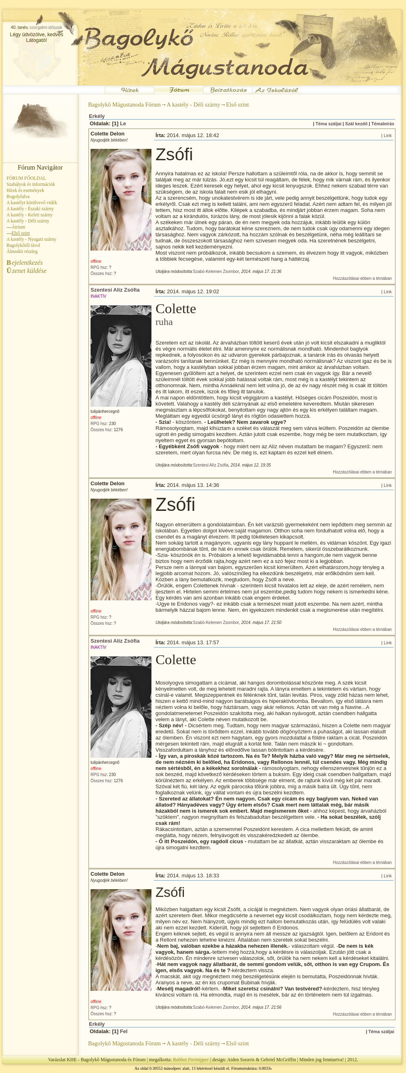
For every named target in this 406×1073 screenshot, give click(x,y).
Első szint (237, 104)
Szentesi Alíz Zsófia (115, 290)
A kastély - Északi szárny (30, 208)
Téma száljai (328, 123)
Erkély (97, 116)
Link (388, 135)
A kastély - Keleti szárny (29, 214)
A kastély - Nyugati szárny (31, 239)
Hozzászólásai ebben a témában (362, 278)
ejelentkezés (24, 262)
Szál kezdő (356, 123)
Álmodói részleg (21, 251)
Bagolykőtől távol (23, 245)
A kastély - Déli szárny (28, 220)
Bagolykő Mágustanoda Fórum (124, 104)
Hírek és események (25, 190)
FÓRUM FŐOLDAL (26, 178)
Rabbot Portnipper (191, 1059)
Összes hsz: (101, 273)
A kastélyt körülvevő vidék (31, 202)
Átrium (18, 227)
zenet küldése (26, 270)
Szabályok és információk (30, 184)
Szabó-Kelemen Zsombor (216, 271)
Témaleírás (382, 123)
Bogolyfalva (18, 196)
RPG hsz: (99, 267)
